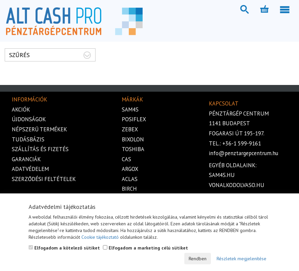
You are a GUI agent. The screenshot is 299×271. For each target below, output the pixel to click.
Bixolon (133, 139)
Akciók (21, 109)
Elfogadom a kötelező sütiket (64, 248)
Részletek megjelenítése (241, 259)
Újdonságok (29, 119)
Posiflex (134, 119)
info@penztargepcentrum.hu (243, 153)
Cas (126, 159)
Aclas (130, 179)
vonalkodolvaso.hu (236, 185)
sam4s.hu (222, 175)
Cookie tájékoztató (100, 237)
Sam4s (130, 109)
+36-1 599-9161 (241, 143)
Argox (130, 169)
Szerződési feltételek (44, 179)
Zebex (130, 129)
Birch (129, 188)
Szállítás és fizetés (40, 149)
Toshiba (133, 149)
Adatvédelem (30, 169)
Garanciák (26, 159)
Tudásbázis (28, 139)
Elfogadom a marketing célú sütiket (145, 248)
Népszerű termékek (39, 129)
